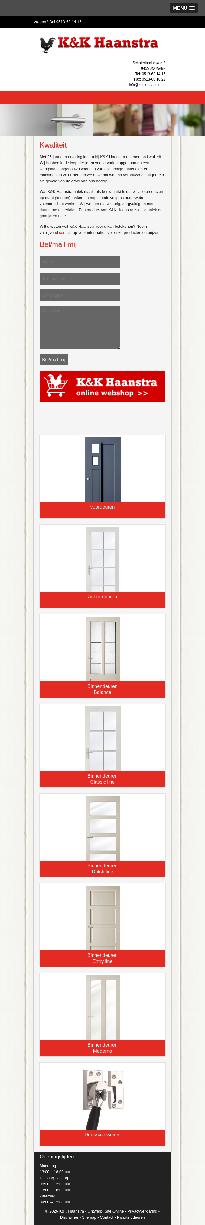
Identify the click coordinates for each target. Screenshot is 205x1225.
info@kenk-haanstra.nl (147, 85)
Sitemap (89, 1217)
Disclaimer (69, 1217)
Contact (106, 1217)
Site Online (114, 1211)
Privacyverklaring (142, 1211)
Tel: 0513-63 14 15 (150, 74)
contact (65, 232)
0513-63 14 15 (69, 21)
